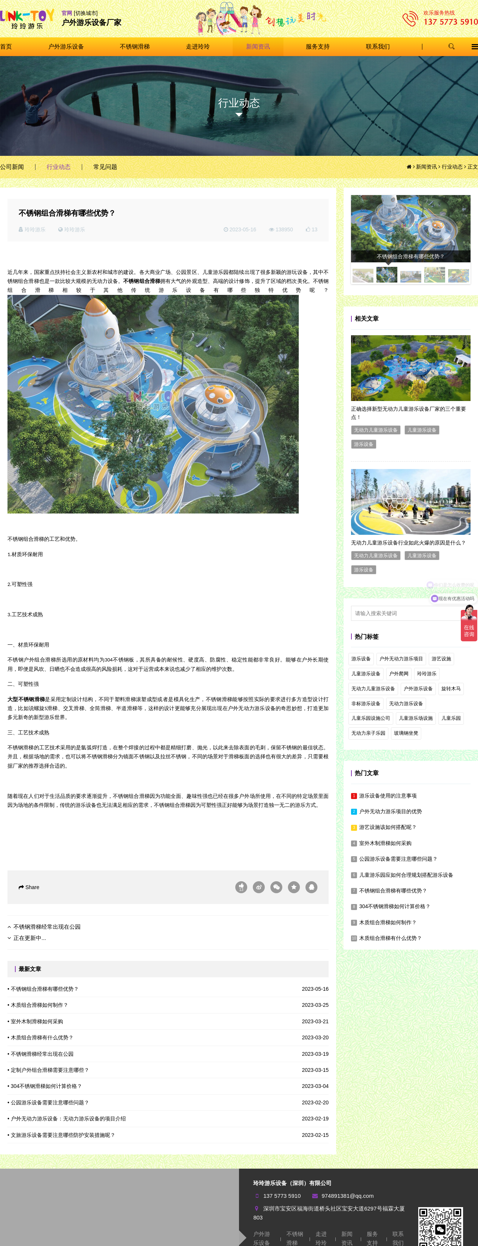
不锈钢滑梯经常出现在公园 (47, 926)
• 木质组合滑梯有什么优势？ (40, 1037)
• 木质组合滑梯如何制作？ (37, 1005)
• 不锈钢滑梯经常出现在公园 (40, 1054)
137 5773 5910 (277, 1196)
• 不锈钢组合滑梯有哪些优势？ (43, 989)
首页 (6, 46)
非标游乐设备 (366, 730)
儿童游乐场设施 (416, 745)
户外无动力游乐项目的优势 (390, 838)
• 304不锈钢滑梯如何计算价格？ (44, 1086)
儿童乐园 (451, 745)
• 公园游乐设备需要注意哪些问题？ (48, 1102)
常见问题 (105, 167)
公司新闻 (12, 167)
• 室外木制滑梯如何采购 (35, 1021)
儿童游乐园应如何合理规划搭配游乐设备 (406, 901)
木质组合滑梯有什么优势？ (390, 965)
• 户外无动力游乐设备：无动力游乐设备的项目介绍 (66, 1119)
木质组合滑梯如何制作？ (388, 949)
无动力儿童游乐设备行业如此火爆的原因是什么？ (408, 570)
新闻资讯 (258, 46)
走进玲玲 (198, 46)
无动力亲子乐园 (368, 759)
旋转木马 (451, 715)
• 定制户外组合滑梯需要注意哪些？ (48, 1070)
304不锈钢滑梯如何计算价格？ (395, 933)
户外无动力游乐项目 (401, 685)
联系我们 (378, 46)
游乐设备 (186, 290)
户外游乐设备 (66, 46)
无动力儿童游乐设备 (376, 456)
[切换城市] (86, 13)
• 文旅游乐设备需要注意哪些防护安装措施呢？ (61, 1135)
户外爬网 (399, 700)
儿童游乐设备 (422, 456)
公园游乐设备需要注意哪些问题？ (398, 885)
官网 (67, 13)
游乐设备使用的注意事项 (388, 822)
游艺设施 (441, 685)
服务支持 (318, 46)
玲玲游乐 (74, 229)
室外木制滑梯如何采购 (385, 870)
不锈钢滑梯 (135, 46)
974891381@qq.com (342, 1196)
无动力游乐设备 (406, 730)
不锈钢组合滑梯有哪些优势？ (393, 917)
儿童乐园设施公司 (370, 745)
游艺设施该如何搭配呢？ (388, 854)
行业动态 (59, 167)
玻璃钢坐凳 (406, 759)
